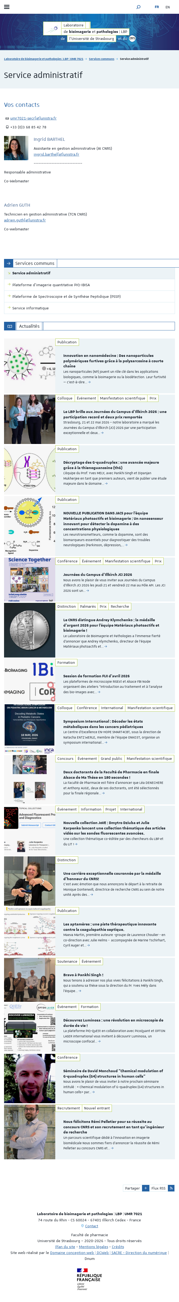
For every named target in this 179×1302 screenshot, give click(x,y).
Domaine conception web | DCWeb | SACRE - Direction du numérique (108, 1252)
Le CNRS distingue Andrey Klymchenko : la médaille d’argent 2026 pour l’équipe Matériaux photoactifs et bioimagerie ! (111, 625)
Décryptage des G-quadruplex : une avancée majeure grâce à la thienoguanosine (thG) (111, 465)
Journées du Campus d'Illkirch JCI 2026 (97, 574)
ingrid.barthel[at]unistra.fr (56, 154)
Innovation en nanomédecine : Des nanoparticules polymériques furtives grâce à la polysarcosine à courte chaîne (113, 361)
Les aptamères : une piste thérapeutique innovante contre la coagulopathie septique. (109, 927)
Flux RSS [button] (159, 1188)
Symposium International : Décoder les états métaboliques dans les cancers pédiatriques (103, 724)
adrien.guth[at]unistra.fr (25, 220)
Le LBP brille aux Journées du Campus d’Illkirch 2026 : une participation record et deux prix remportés (115, 414)
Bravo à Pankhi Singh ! (83, 975)
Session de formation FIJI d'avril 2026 (96, 676)
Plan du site (65, 1246)
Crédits (118, 1246)
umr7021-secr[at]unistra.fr (33, 118)
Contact (91, 1226)
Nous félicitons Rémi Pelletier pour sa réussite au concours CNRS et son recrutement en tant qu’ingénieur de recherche (113, 1127)
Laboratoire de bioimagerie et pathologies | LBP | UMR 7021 (43, 58)
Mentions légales (93, 1246)
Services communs (101, 58)
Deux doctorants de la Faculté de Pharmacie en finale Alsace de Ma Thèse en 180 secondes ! (111, 775)
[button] (138, 7)
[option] (89, 366)
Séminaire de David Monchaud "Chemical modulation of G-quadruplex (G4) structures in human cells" (113, 1074)
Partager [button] (132, 1188)
